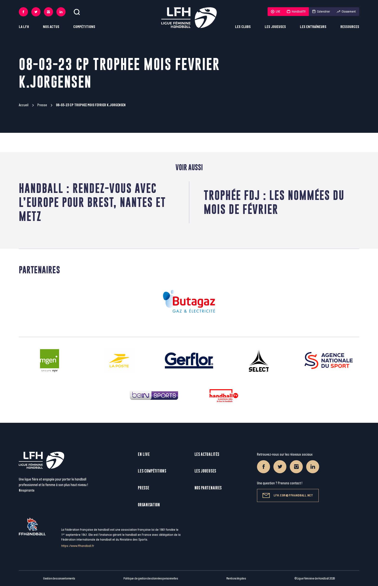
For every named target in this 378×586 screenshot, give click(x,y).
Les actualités (207, 454)
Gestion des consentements (59, 578)
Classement (346, 12)
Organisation (149, 504)
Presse (42, 105)
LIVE (275, 12)
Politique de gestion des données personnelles (150, 578)
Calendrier (321, 12)
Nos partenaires (208, 488)
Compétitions (84, 27)
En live (144, 454)
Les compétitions (152, 471)
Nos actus (51, 27)
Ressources (349, 27)
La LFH (24, 27)
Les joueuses (275, 27)
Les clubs (243, 27)
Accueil (23, 105)
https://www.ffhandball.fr (77, 546)
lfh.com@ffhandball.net (288, 495)
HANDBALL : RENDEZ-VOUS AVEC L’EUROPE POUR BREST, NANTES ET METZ (92, 202)
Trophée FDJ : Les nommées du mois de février (274, 202)
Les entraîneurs (313, 27)
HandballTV (296, 12)
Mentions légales (236, 578)
